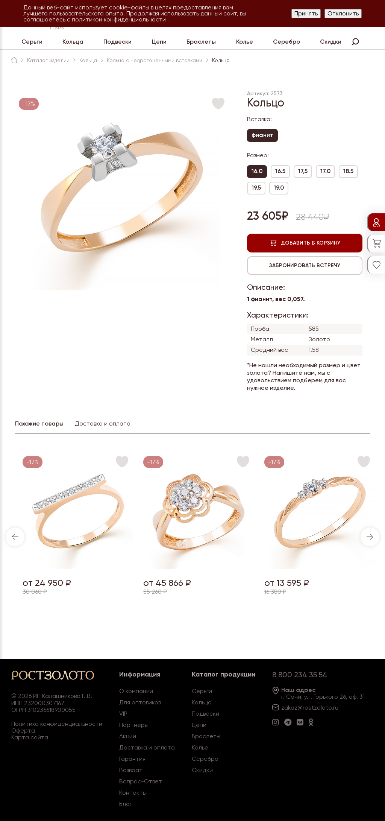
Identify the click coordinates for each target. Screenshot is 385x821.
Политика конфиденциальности (56, 723)
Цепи (159, 41)
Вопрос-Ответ (140, 781)
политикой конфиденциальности (119, 19)
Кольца (72, 41)
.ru (335, 707)
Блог (125, 803)
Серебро (286, 41)
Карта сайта (29, 737)
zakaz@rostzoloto (306, 707)
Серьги (31, 41)
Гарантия (132, 758)
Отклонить (343, 13)
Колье (244, 41)
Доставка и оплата (147, 747)
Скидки (330, 41)
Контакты (133, 792)
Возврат (130, 770)
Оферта (23, 730)
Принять (306, 13)
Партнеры (134, 724)
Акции (127, 736)
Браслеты (201, 41)
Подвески (117, 41)
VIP (123, 713)
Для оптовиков (140, 702)
